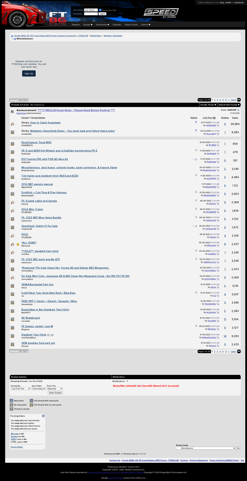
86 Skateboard (30, 317)
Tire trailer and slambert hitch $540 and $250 (49, 175)
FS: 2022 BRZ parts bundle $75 (40, 259)
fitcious (24, 346)
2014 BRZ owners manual (37, 184)
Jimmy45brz (27, 270)
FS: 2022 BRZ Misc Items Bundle (41, 217)
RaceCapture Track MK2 (36, 142)
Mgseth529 (26, 187)
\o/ (22, 296)
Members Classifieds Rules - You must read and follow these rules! (72, 130)
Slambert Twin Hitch (33, 334)
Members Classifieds (113, 36)
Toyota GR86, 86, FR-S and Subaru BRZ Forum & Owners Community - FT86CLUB (51, 36)
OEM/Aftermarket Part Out (37, 284)
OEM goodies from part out (38, 342)
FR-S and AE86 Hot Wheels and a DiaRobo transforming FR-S (59, 150)
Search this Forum (228, 105)
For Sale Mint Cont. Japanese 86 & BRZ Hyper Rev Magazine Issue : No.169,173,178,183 (75, 276)
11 (226, 99)
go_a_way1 (211, 133)
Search (145, 25)
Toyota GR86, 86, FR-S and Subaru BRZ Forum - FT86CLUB (150, 460)
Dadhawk (25, 153)
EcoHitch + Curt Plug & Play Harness (44, 192)
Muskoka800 (27, 195)
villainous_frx (210, 262)
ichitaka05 (26, 125)
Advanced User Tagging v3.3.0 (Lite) (103, 472)
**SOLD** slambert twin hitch (39, 251)
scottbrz (25, 254)
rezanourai (26, 220)
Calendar (117, 25)
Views (235, 117)
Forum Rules (17, 447)
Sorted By (15, 385)
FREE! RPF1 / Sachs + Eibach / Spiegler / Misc (49, 301)
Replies (225, 117)
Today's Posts (131, 25)
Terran (213, 237)
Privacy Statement (199, 460)
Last (234, 99)
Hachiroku (21, 113)
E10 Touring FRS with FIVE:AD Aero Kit (44, 159)
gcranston (211, 312)
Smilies (14, 436)
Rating (194, 117)
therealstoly (27, 304)
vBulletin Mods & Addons (132, 472)
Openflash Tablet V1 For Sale (39, 226)
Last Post (208, 117)
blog (222, 2)
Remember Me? (108, 10)
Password (77, 13)
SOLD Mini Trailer (32, 209)
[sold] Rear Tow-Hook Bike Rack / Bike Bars (48, 292)
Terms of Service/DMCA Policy (224, 460)
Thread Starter (37, 117)
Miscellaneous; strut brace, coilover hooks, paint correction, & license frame (69, 167)
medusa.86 (26, 229)
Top (242, 460)
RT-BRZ (212, 145)
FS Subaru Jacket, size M (37, 326)
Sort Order (37, 385)
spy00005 (211, 178)
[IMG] (13, 439)
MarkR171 (25, 312)
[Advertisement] (144, 68)
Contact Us (114, 460)
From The (51, 385)
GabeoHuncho (209, 337)
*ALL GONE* (29, 242)
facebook (239, 2)
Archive (184, 460)
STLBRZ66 (26, 212)
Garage (87, 25)
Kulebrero (26, 179)
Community (102, 25)
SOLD (24, 234)
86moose (25, 245)
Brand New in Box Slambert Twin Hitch (45, 309)
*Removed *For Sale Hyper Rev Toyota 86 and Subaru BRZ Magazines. (65, 267)
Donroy (24, 204)
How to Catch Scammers (45, 122)
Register (76, 25)
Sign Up (29, 73)
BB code (15, 433)
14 (225, 336)
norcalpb (25, 321)
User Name (78, 10)
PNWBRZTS (27, 145)
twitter (228, 2)
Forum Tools (207, 105)
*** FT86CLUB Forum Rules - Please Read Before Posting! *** (76, 110)
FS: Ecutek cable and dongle (39, 200)
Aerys (24, 287)
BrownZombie (27, 170)
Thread (24, 117)
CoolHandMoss (28, 337)
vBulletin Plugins (115, 478)
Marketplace (95, 36)
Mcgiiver (25, 329)
